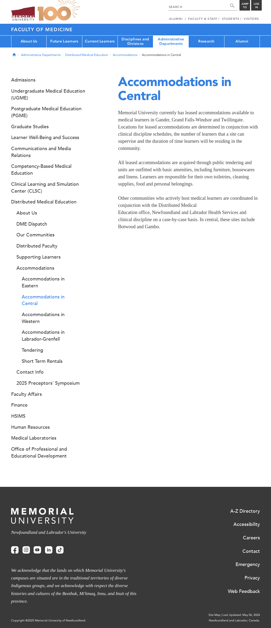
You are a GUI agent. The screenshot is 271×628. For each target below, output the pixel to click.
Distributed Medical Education (86, 55)
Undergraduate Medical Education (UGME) (48, 94)
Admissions (23, 80)
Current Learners (100, 41)
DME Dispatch (31, 224)
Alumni (242, 41)
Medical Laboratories (33, 438)
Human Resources (30, 427)
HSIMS (18, 416)
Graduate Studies (30, 127)
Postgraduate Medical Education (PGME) (46, 112)
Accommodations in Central (43, 300)
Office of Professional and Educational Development (39, 452)
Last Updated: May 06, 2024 (241, 615)
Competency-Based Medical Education (41, 169)
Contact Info (30, 372)
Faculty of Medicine (42, 29)
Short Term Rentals (42, 361)
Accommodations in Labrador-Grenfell (43, 335)
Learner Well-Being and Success (45, 137)
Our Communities (35, 235)
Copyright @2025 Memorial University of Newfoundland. (48, 620)
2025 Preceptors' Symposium (48, 383)
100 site (58, 10)
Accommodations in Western (43, 318)
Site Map (214, 615)
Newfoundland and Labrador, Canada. (234, 620)
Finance (19, 405)
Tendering (32, 350)
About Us (29, 41)
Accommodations (125, 55)
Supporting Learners (38, 257)
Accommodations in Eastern (43, 282)
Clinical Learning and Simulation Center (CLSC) (45, 187)
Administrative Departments (171, 41)
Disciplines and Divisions (135, 41)
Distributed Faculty (36, 246)
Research (206, 41)
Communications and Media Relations (41, 152)
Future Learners (64, 41)
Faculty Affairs (26, 394)
